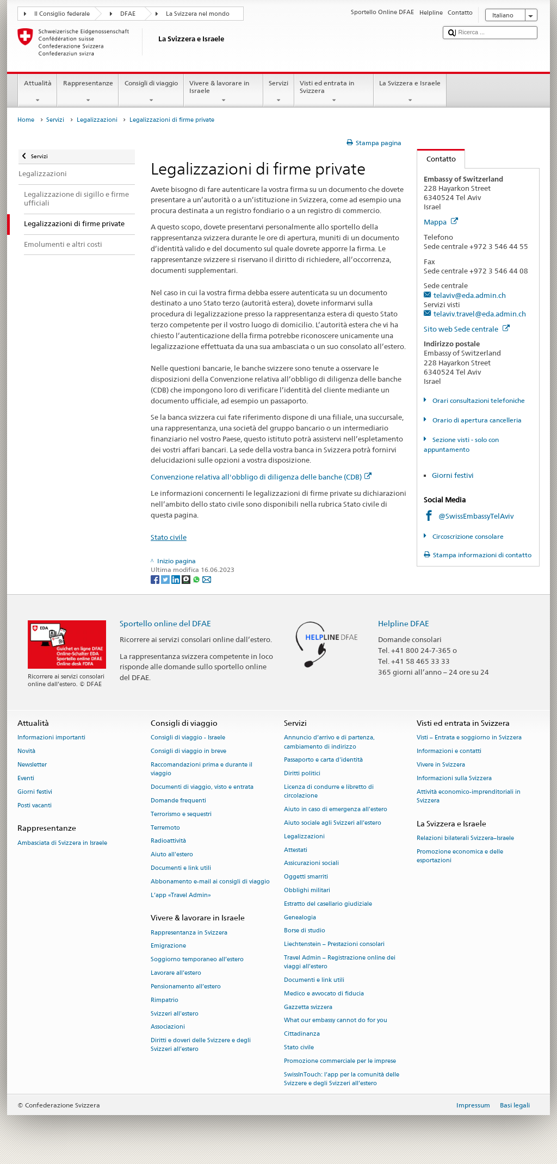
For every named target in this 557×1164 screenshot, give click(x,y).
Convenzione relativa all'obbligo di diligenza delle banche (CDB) (261, 476)
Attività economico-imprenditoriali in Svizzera (469, 796)
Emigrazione (168, 946)
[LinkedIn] (176, 579)
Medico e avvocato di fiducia (324, 993)
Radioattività (168, 841)
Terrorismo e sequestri (181, 814)
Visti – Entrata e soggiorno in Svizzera (469, 738)
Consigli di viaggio (151, 92)
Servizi (279, 92)
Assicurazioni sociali (311, 863)
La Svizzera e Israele (410, 92)
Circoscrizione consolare (467, 536)
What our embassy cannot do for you (335, 1020)
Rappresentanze (88, 92)
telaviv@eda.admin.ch (470, 295)
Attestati (295, 850)
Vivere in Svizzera (441, 764)
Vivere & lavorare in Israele (223, 92)
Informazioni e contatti (449, 751)
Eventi (25, 778)
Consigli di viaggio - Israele (188, 738)
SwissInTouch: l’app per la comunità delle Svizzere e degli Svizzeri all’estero (341, 1079)
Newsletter (32, 764)
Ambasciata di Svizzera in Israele (62, 842)
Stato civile (169, 537)
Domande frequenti (178, 800)
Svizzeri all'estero (175, 1013)
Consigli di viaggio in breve (188, 751)
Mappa (441, 221)
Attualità (37, 92)
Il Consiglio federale (62, 13)
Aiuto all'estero (172, 854)
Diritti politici (302, 773)
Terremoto (165, 827)
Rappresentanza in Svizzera (189, 932)
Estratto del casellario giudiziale (328, 903)
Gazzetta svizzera (308, 1007)
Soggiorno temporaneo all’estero (197, 959)
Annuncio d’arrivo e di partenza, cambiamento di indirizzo (329, 742)
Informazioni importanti (51, 738)
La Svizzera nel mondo (198, 13)
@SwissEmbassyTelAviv (475, 516)
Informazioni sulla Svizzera (454, 778)
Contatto (436, 158)
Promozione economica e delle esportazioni (460, 856)
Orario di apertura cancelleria (476, 420)
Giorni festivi (453, 475)
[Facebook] (156, 579)
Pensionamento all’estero (186, 986)
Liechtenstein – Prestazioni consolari (334, 944)
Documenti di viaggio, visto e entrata (202, 786)
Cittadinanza (302, 1034)
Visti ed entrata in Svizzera (334, 92)
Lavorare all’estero (176, 972)
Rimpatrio (164, 1000)
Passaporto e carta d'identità (323, 760)
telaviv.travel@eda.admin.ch (480, 313)
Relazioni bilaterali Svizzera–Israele (465, 838)
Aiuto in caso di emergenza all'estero (335, 809)
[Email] (206, 579)
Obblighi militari (307, 890)
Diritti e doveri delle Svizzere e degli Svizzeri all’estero (201, 1045)
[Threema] (187, 579)
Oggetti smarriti (306, 877)
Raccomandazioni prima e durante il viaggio (201, 769)
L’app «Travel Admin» (181, 895)
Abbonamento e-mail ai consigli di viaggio (210, 881)
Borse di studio (304, 931)
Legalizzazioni (97, 119)
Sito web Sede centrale (467, 329)
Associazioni (168, 1027)
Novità (26, 751)
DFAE (127, 13)
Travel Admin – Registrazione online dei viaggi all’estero (339, 962)
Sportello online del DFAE (165, 623)
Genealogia (300, 917)
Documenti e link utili (181, 868)
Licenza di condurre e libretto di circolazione (329, 791)
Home (25, 119)
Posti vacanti (34, 805)
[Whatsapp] (197, 579)
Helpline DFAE (403, 623)
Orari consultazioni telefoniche (478, 400)
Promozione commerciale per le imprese (340, 1061)
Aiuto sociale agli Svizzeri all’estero (332, 822)
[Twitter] (166, 579)
